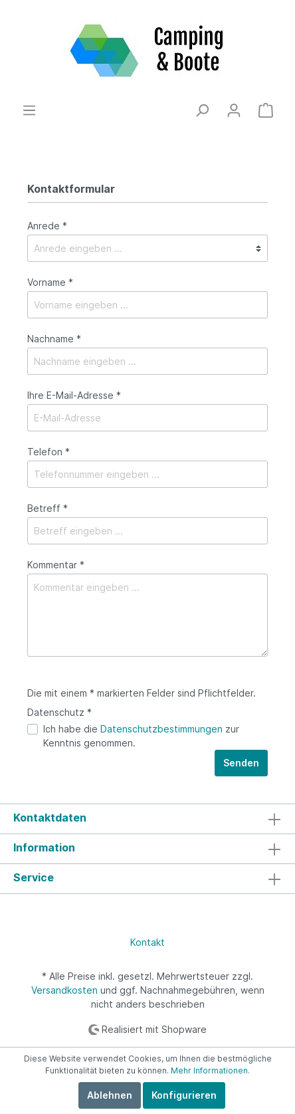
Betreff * (47, 508)
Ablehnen (109, 1095)
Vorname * (50, 282)
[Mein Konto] (234, 110)
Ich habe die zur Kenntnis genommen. (141, 735)
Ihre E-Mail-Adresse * (74, 395)
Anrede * (47, 225)
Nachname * (54, 338)
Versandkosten (64, 990)
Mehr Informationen (209, 1070)
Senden (241, 762)
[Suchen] (202, 110)
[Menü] (29, 110)
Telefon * (48, 451)
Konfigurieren (184, 1095)
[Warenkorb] (266, 110)
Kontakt (147, 942)
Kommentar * (55, 564)
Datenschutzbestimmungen (161, 728)
